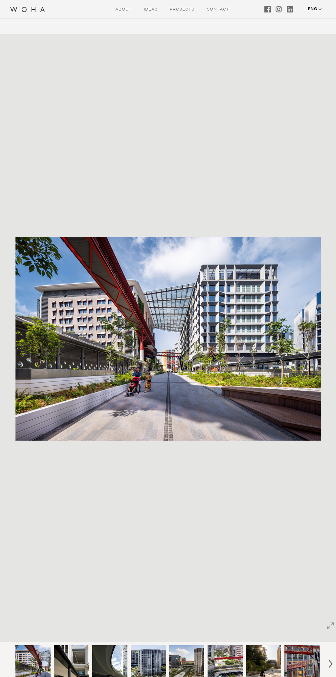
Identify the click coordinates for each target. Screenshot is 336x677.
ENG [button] (312, 9)
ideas (151, 9)
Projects (182, 9)
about (123, 9)
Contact (218, 9)
